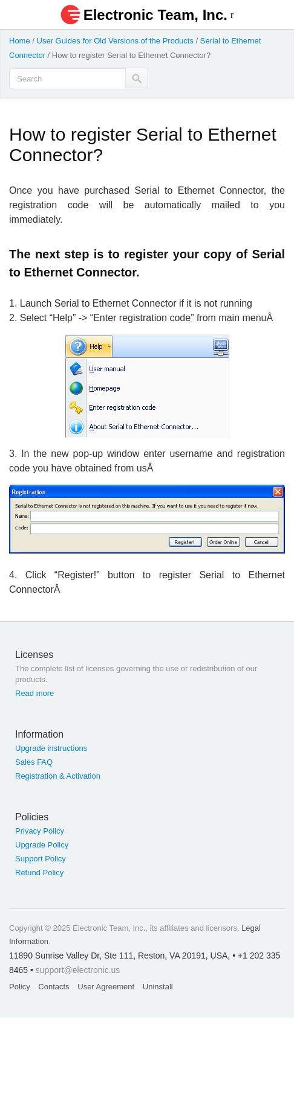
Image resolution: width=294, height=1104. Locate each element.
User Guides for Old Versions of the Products (115, 40)
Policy (19, 986)
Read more (34, 693)
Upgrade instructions (51, 748)
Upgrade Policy (41, 844)
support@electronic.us (78, 970)
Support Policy (40, 858)
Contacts (53, 986)
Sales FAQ (34, 762)
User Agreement (105, 986)
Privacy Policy (39, 830)
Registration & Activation (57, 775)
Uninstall (158, 986)
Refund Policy (39, 872)
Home (19, 40)
